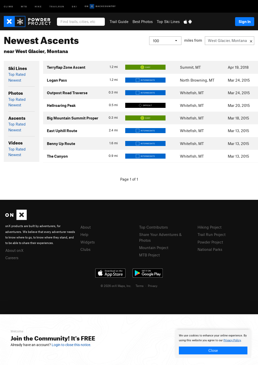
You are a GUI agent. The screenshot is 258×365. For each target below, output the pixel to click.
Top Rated (17, 74)
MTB (24, 6)
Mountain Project (153, 247)
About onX (14, 250)
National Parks (210, 249)
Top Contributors (153, 227)
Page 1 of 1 (129, 179)
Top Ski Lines (168, 21)
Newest (14, 80)
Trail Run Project (211, 234)
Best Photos (143, 21)
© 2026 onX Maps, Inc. (116, 285)
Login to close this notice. (71, 345)
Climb (8, 6)
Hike (38, 6)
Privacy (152, 285)
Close (213, 350)
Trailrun (56, 6)
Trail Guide (119, 21)
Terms (140, 285)
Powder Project (210, 242)
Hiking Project (209, 227)
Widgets (87, 242)
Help (84, 234)
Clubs (85, 249)
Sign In (245, 21)
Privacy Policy (232, 340)
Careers (11, 257)
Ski (74, 6)
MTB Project (149, 255)
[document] (213, 343)
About (85, 227)
